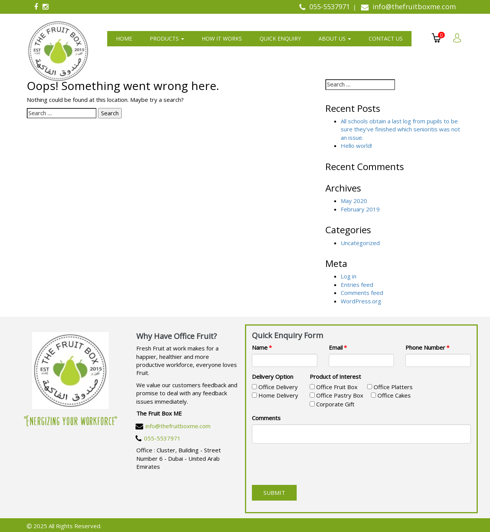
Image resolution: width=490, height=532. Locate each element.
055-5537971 (162, 438)
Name (260, 347)
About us (334, 38)
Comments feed (362, 292)
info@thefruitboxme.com (178, 426)
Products (167, 38)
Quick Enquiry (280, 38)
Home (124, 38)
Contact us (386, 38)
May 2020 (354, 201)
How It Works (222, 38)
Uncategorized (360, 243)
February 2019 (360, 209)
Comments (266, 418)
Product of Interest (335, 376)
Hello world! (356, 145)
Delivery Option (272, 376)
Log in (348, 276)
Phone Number (425, 347)
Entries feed (357, 284)
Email (336, 347)
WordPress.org (361, 301)
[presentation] (310, 464)
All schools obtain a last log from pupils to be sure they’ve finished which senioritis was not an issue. (400, 129)
